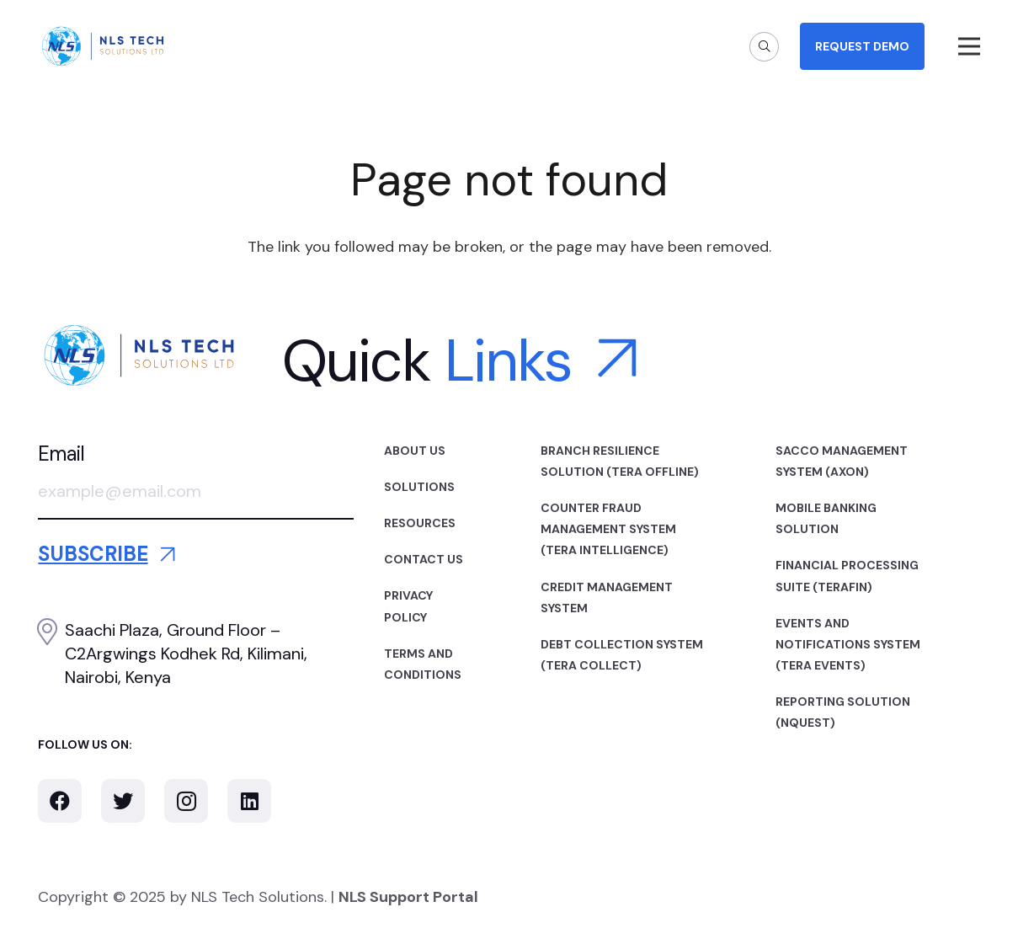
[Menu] (969, 46)
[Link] (103, 46)
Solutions (419, 486)
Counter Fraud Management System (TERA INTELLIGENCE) (608, 529)
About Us (414, 450)
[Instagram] (186, 801)
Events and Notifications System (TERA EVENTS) (847, 644)
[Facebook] (60, 801)
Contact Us (423, 559)
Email (61, 453)
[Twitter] (123, 801)
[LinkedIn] (249, 801)
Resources (420, 523)
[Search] (764, 46)
